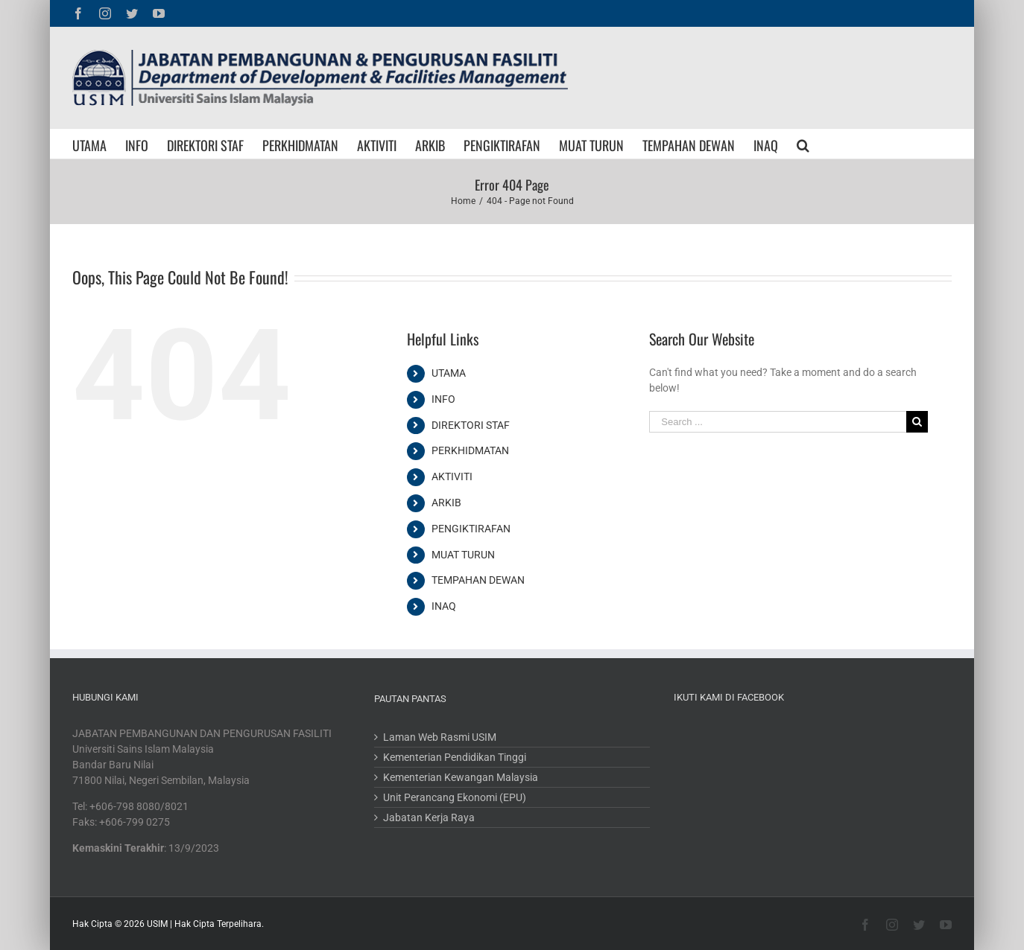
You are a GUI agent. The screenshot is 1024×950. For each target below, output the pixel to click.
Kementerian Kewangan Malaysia (460, 777)
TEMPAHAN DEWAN (478, 580)
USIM (157, 924)
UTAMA (449, 373)
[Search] (803, 144)
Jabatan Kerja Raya (429, 817)
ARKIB (446, 503)
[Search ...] (777, 422)
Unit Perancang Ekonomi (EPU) (454, 797)
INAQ (444, 606)
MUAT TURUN (463, 555)
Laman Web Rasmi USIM (439, 737)
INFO (443, 399)
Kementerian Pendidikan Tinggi (454, 757)
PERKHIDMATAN (470, 450)
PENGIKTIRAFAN (471, 529)
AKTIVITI (452, 476)
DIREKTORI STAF (471, 425)
